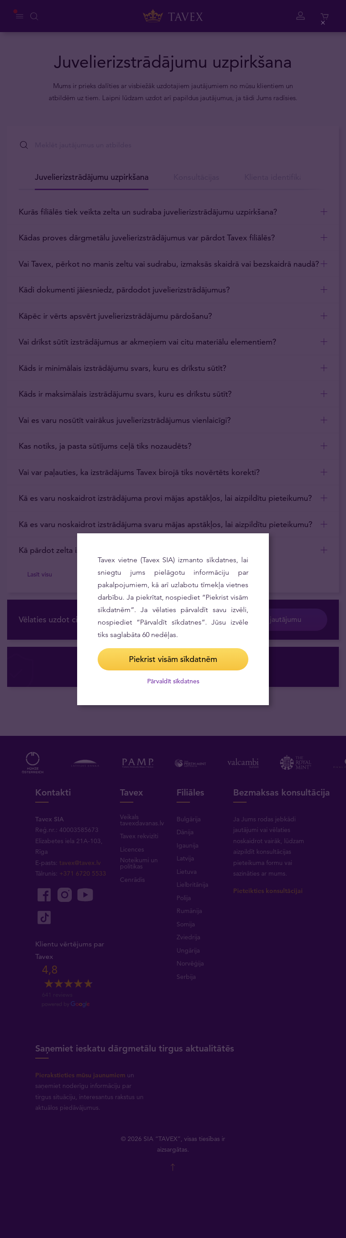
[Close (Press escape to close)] (323, 22)
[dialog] (173, 619)
